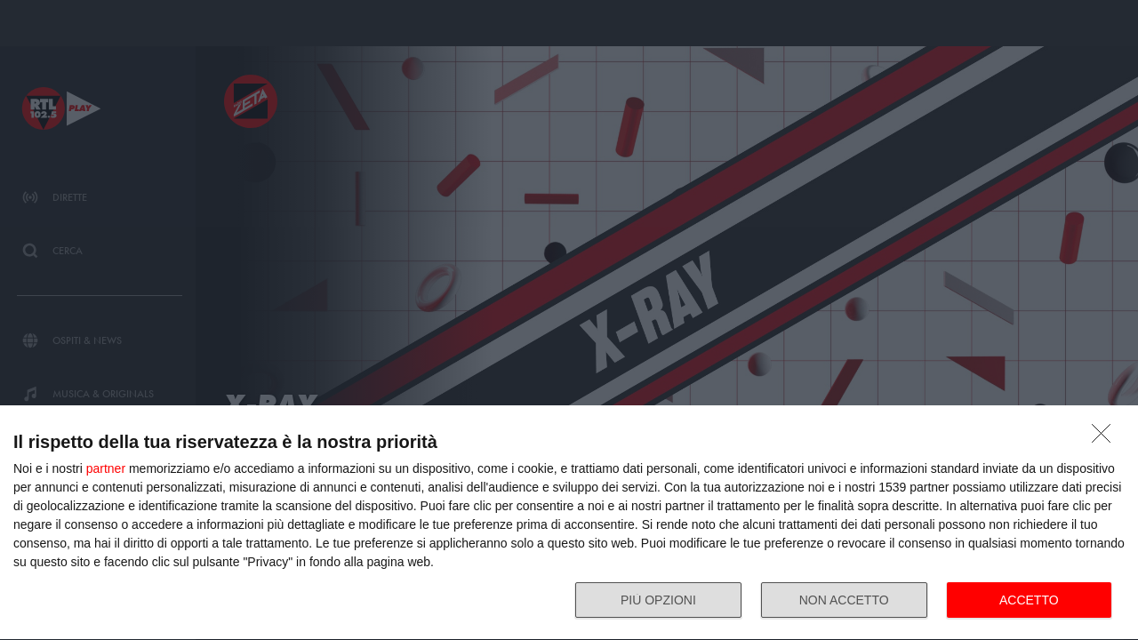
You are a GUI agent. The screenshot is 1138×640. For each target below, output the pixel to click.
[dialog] (569, 523)
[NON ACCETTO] (1106, 438)
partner (105, 468)
